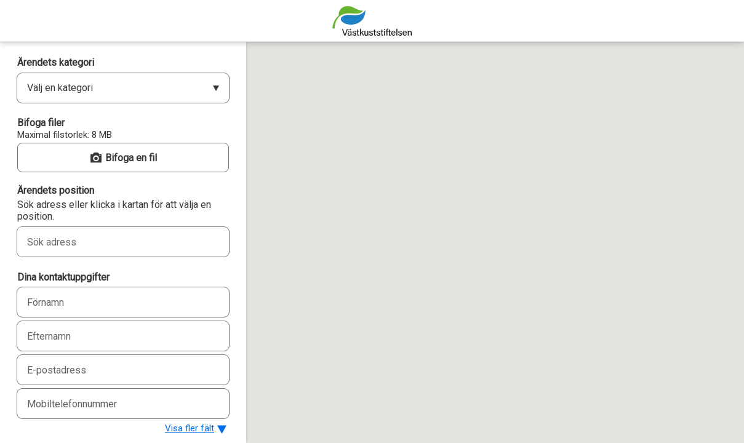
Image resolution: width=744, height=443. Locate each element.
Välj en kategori (60, 88)
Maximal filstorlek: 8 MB (64, 134)
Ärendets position (55, 190)
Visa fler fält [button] (189, 428)
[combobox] (109, 242)
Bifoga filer (41, 123)
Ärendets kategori (55, 62)
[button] (123, 157)
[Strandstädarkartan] (372, 21)
